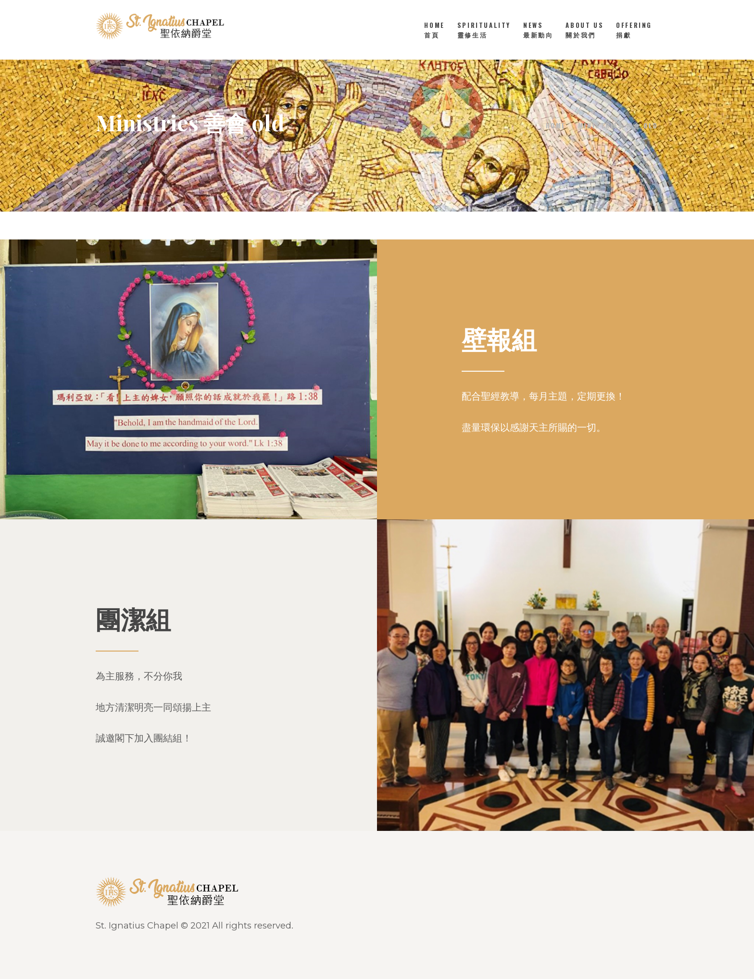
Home (556, 125)
